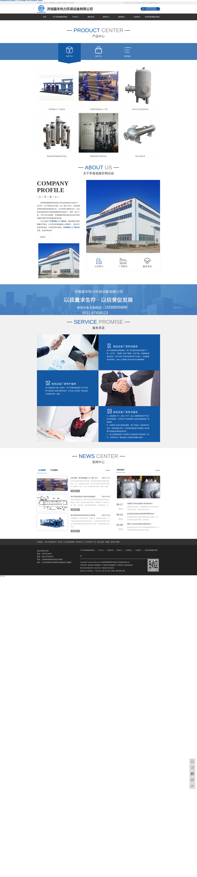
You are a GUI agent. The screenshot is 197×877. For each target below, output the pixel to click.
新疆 (117, 571)
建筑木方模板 (115, 542)
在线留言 (137, 17)
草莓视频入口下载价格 (55, 3)
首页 (44, 17)
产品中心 (75, 17)
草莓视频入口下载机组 (68, 3)
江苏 (96, 571)
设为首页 (126, 3)
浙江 (109, 571)
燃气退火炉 (80, 542)
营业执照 (111, 568)
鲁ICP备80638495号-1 (87, 568)
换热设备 (45, 3)
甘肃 (123, 571)
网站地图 (138, 3)
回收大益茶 (101, 542)
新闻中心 (106, 17)
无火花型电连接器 (69, 542)
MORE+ (108, 470)
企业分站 (132, 3)
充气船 (60, 542)
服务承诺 (91, 17)
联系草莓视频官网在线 (152, 20)
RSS (143, 3)
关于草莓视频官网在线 (60, 20)
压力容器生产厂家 (90, 542)
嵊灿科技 (105, 568)
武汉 (99, 571)
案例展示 (121, 17)
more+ (43, 237)
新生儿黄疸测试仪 (51, 542)
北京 (105, 571)
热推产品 (83, 571)
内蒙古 (113, 571)
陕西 (120, 571)
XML (146, 3)
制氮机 (107, 542)
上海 (102, 571)
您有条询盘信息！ (154, 3)
